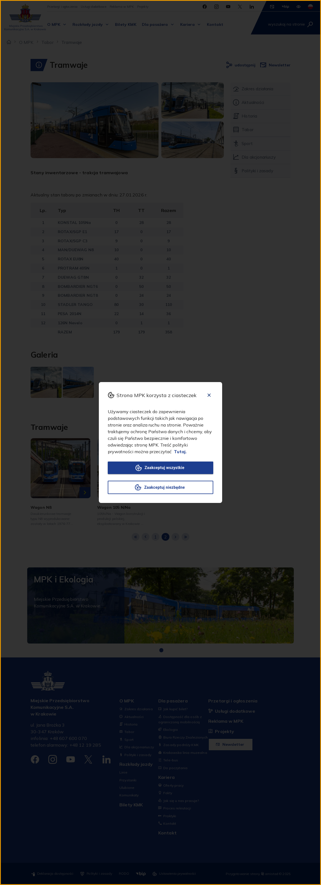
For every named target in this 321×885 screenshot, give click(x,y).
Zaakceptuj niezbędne (160, 487)
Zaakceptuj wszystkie (160, 468)
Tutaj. (180, 451)
